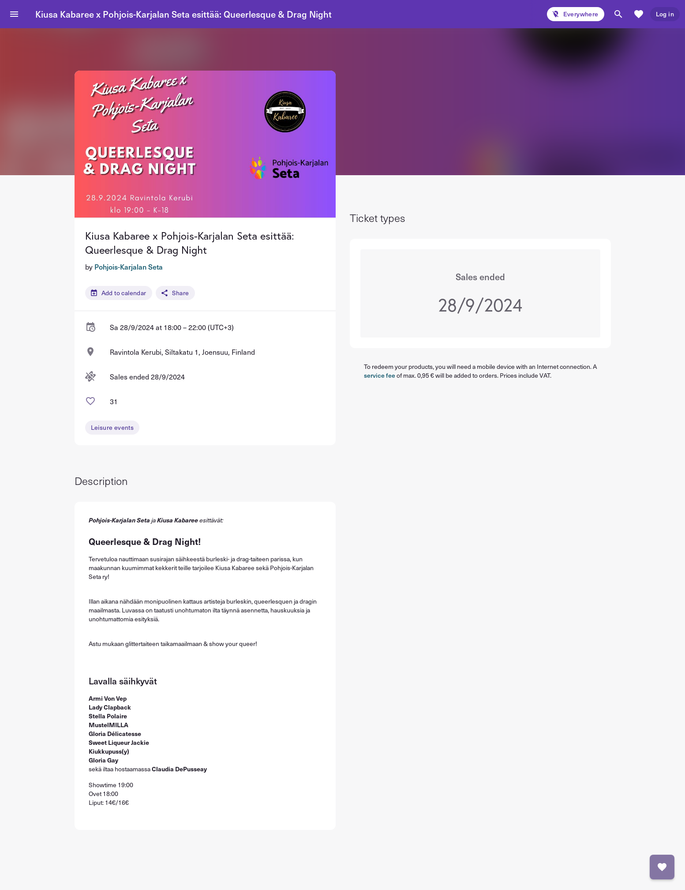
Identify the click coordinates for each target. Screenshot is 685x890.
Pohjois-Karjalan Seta (128, 266)
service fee (379, 375)
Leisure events (112, 427)
